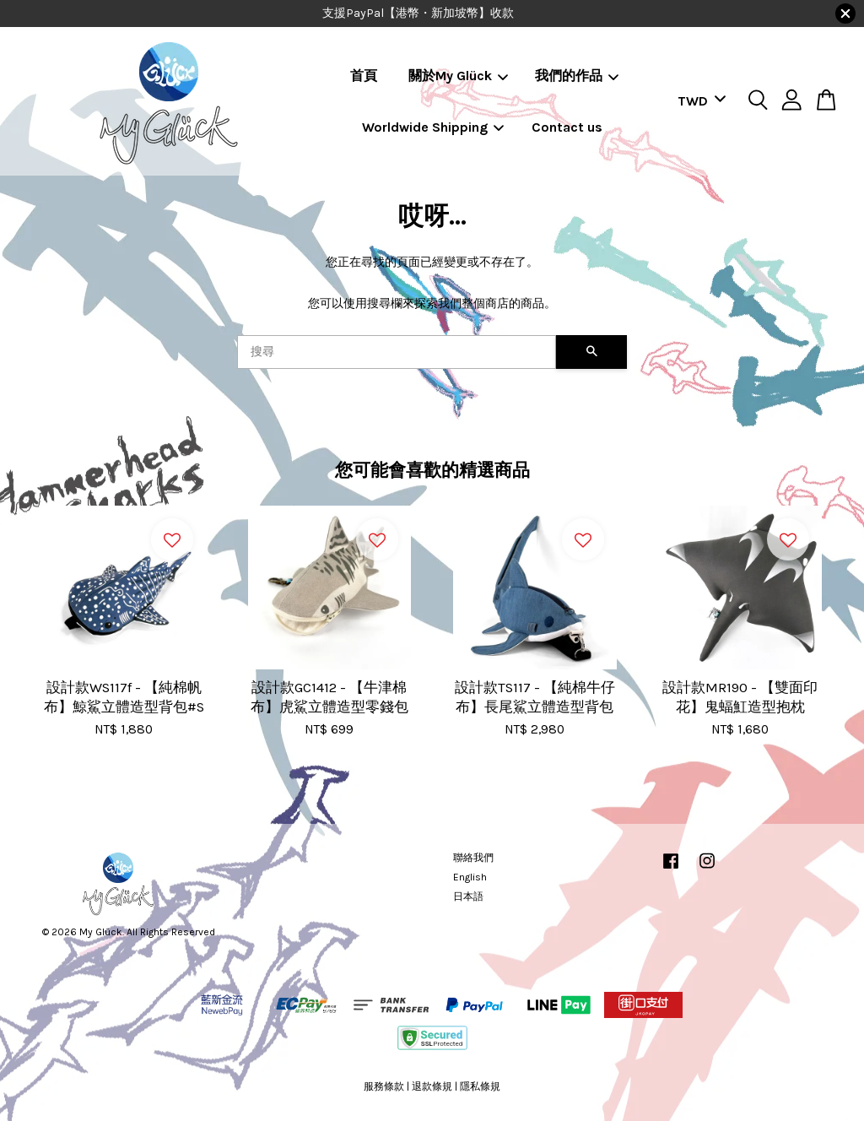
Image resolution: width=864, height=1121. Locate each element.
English (470, 877)
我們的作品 (576, 76)
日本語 (468, 896)
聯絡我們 (473, 858)
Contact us (567, 127)
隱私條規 (480, 1086)
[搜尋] (396, 352)
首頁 (363, 76)
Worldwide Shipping (433, 127)
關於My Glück (458, 76)
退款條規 (432, 1086)
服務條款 (384, 1086)
